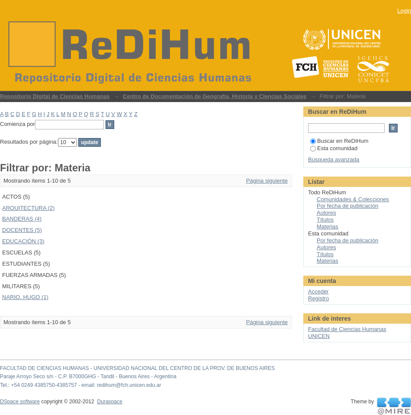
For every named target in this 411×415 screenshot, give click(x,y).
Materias (327, 226)
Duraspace (109, 402)
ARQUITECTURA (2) (28, 208)
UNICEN (319, 336)
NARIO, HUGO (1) (25, 297)
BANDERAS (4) (22, 219)
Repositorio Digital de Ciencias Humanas (55, 96)
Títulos (325, 219)
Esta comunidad (333, 148)
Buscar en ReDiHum (339, 141)
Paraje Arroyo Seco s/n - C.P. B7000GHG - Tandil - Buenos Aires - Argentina (88, 376)
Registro (318, 298)
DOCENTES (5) (22, 230)
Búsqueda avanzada (334, 159)
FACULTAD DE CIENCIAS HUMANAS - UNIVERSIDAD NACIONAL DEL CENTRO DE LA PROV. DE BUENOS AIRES (137, 368)
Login (404, 10)
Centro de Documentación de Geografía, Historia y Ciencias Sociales (215, 96)
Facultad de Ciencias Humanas (347, 329)
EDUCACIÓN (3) (23, 241)
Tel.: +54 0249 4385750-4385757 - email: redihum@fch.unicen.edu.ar (80, 385)
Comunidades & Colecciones (353, 199)
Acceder (318, 291)
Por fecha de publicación (347, 206)
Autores (326, 212)
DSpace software (20, 402)
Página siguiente (267, 180)
